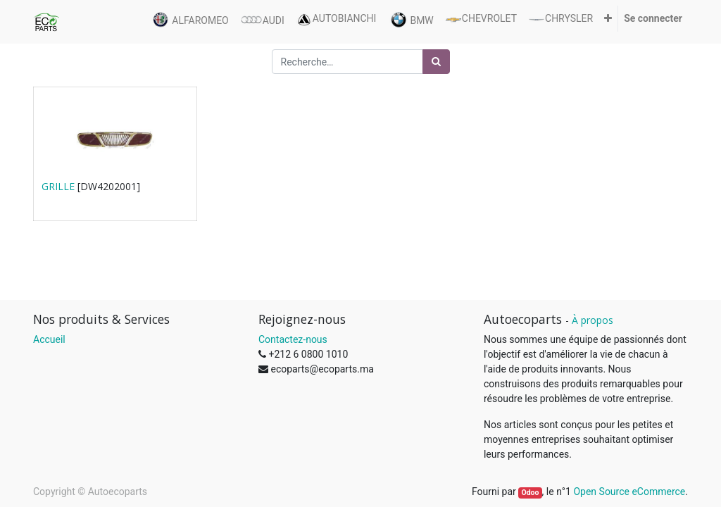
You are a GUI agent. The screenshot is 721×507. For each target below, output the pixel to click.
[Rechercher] (436, 61)
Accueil (49, 339)
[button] (607, 19)
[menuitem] (189, 22)
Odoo (530, 492)
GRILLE (58, 186)
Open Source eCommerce (629, 491)
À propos (592, 320)
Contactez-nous (292, 339)
